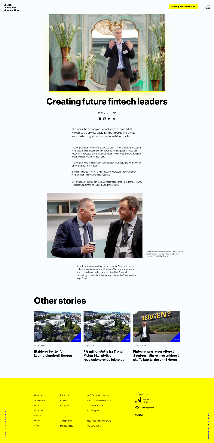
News (36, 425)
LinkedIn (64, 400)
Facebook (64, 395)
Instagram (65, 405)
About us (38, 395)
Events (37, 420)
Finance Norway (134, 181)
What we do (39, 400)
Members (38, 405)
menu (207, 6)
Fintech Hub (39, 410)
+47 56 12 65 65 (94, 425)
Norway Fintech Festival (183, 6)
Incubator (38, 415)
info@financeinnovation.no (99, 420)
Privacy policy (66, 425)
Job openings (66, 420)
